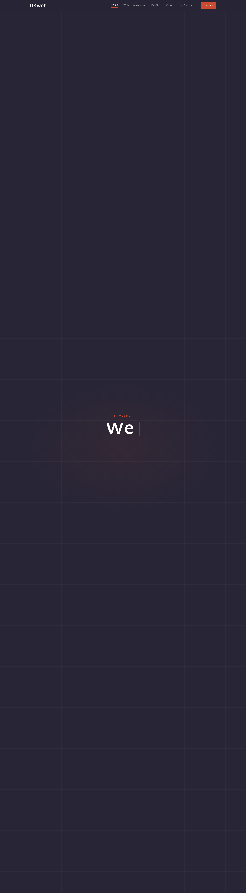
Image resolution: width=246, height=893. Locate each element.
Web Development (134, 5)
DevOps (156, 5)
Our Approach (187, 5)
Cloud (169, 5)
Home (114, 5)
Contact (208, 5)
